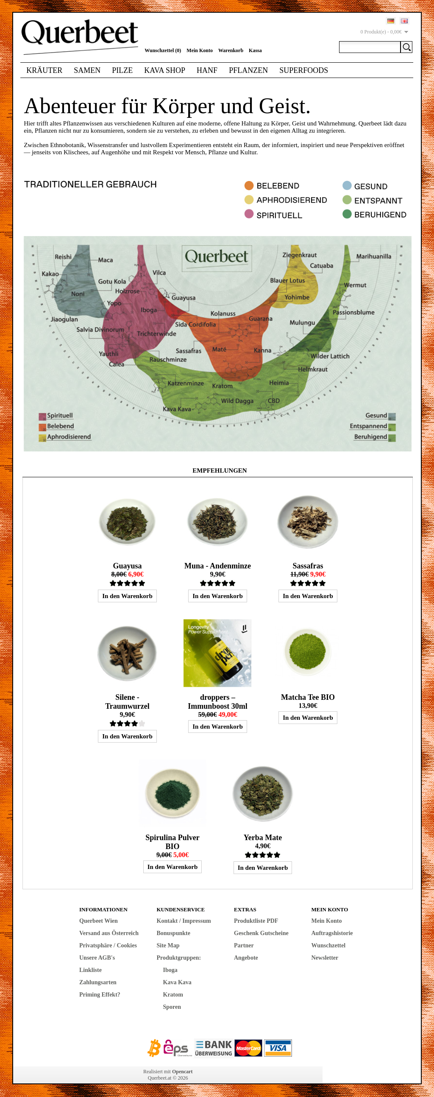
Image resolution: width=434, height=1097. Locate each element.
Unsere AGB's (97, 958)
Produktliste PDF (256, 921)
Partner (244, 945)
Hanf (207, 70)
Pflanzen (248, 70)
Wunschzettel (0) (163, 50)
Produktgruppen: (179, 958)
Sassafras (307, 566)
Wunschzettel (329, 945)
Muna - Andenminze (217, 566)
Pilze (122, 70)
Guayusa (127, 566)
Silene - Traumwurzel (127, 701)
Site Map (168, 945)
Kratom (173, 994)
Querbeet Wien (98, 921)
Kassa (255, 50)
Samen (87, 70)
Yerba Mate (263, 837)
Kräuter (44, 70)
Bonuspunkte (173, 933)
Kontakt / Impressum (184, 921)
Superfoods (303, 70)
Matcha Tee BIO (308, 697)
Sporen (172, 1007)
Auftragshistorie (332, 933)
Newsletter (325, 958)
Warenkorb (230, 50)
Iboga (170, 970)
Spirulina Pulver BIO (172, 842)
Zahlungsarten (98, 982)
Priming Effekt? (99, 994)
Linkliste (90, 970)
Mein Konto (199, 50)
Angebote (246, 958)
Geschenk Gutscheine (261, 933)
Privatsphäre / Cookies (108, 945)
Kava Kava (177, 982)
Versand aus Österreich (109, 933)
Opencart (182, 1072)
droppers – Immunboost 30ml (218, 701)
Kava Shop (164, 70)
